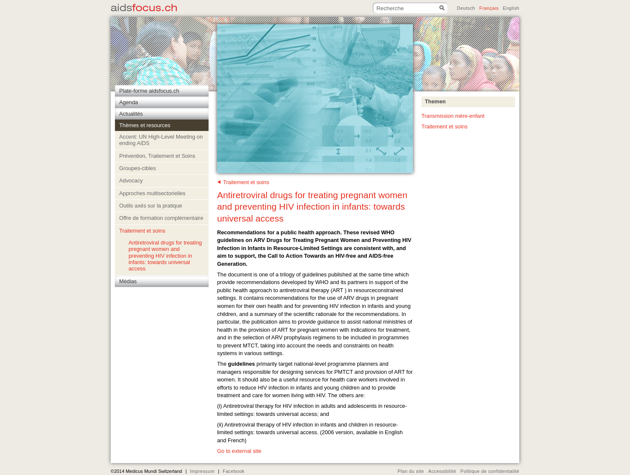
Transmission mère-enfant (452, 116)
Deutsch (466, 8)
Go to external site (239, 451)
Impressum (202, 471)
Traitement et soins (246, 182)
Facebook (233, 471)
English (511, 8)
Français (488, 8)
